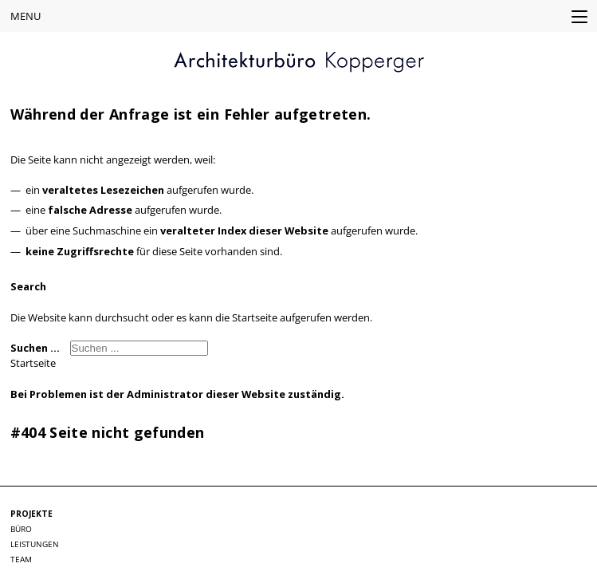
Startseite (33, 363)
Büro (21, 528)
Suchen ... (35, 348)
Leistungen (34, 544)
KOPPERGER (299, 62)
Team (21, 559)
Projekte (31, 513)
